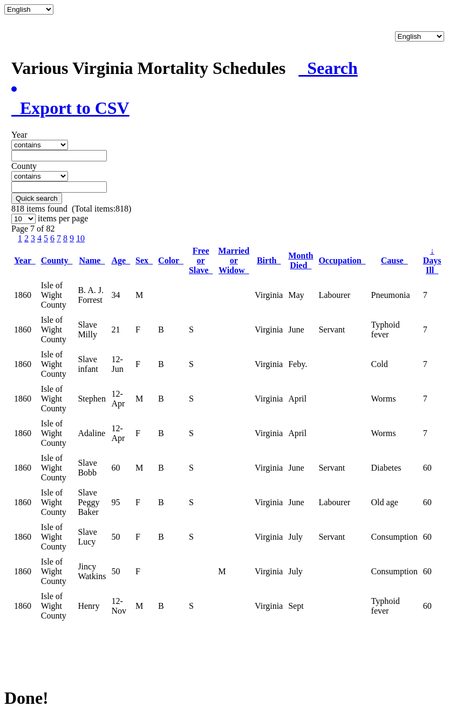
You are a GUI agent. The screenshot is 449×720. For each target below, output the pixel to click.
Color (170, 260)
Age (120, 260)
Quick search (37, 198)
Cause (394, 260)
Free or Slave (201, 260)
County (57, 260)
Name (92, 260)
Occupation (341, 260)
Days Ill (432, 260)
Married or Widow (233, 260)
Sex (144, 260)
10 (80, 238)
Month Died (300, 260)
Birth (269, 260)
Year (25, 260)
